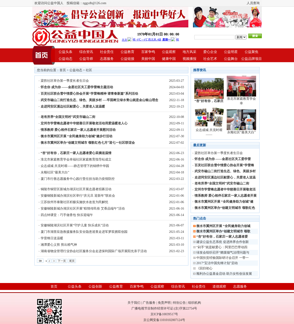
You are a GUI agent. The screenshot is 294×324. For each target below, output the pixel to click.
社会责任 (107, 52)
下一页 (62, 261)
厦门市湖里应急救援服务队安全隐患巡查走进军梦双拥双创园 (84, 232)
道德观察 (219, 286)
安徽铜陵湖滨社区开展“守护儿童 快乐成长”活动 (75, 225)
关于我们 (133, 302)
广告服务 (149, 302)
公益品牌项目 (251, 59)
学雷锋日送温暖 (52, 238)
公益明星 (231, 52)
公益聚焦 (251, 52)
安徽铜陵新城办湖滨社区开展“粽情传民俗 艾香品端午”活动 (83, 208)
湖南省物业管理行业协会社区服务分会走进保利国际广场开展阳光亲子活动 (94, 251)
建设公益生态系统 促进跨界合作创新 (222, 242)
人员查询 (253, 3)
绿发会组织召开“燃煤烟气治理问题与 (222, 252)
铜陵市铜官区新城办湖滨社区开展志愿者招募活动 (76, 189)
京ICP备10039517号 (164, 314)
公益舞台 (231, 59)
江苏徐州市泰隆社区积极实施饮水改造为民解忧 (74, 202)
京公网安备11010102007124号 (164, 320)
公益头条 (65, 52)
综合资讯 (86, 52)
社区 (89, 70)
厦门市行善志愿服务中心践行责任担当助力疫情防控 (78, 179)
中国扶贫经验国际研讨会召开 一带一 (222, 258)
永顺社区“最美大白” (55, 172)
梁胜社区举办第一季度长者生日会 (65, 80)
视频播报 (189, 59)
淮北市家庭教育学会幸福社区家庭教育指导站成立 (76, 159)
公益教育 (127, 52)
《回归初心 (204, 268)
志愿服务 (107, 59)
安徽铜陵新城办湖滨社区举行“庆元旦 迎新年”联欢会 (78, 195)
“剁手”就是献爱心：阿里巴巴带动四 (221, 247)
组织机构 (194, 302)
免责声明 (164, 302)
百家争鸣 (148, 52)
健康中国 (169, 59)
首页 (62, 70)
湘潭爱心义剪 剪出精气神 (59, 244)
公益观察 (169, 52)
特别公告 (179, 302)
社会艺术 (210, 59)
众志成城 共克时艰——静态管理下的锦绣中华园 (75, 166)
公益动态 (65, 59)
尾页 (72, 261)
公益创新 (95, 286)
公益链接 (127, 59)
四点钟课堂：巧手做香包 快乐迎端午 (67, 215)
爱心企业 (210, 52)
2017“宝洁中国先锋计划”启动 (217, 263)
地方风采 (189, 52)
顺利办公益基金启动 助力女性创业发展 (224, 273)
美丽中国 (148, 59)
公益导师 (86, 59)
